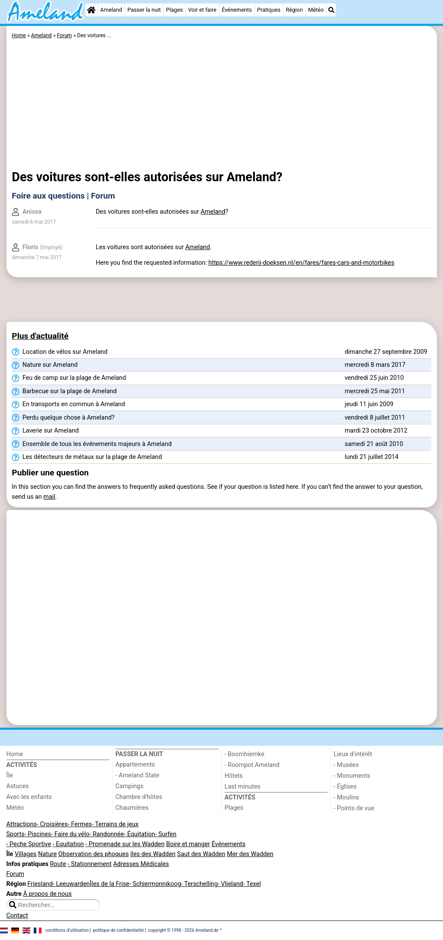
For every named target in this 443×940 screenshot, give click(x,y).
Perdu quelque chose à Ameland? (63, 418)
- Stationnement (89, 864)
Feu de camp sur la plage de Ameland (69, 378)
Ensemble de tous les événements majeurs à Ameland (91, 444)
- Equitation (68, 844)
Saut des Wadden (201, 854)
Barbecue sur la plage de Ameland (64, 391)
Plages (174, 9)
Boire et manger (188, 844)
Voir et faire (202, 9)
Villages (26, 854)
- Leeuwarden (71, 884)
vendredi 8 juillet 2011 (375, 417)
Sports (15, 834)
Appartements (135, 764)
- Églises (345, 786)
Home (14, 754)
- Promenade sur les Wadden (124, 844)
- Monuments (352, 776)
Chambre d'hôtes (139, 797)
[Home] (91, 9)
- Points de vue (354, 808)
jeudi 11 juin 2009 (369, 404)
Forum (15, 874)
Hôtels (234, 776)
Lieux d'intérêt (353, 754)
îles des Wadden (153, 854)
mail (49, 496)
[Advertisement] (221, 106)
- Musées (346, 765)
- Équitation (139, 834)
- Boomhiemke (244, 754)
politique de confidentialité (118, 930)
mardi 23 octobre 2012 (376, 430)
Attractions (21, 824)
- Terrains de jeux (115, 824)
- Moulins (346, 797)
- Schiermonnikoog (155, 884)
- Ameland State (138, 775)
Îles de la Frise (109, 884)
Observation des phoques (93, 854)
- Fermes (80, 824)
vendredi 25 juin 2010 (374, 378)
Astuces (17, 786)
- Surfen (165, 834)
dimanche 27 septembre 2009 (386, 352)
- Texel (252, 884)
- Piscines (38, 834)
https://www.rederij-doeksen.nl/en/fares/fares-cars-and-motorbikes (302, 262)
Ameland (111, 9)
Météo (316, 9)
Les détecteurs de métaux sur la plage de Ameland (87, 457)
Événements (237, 9)
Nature (47, 854)
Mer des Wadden (250, 854)
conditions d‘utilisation (67, 930)
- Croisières (52, 824)
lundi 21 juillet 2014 (371, 457)
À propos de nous (47, 894)
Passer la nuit (144, 9)
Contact (17, 915)
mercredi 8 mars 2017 (375, 365)
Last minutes (242, 786)
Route (58, 864)
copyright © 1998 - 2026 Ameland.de (183, 930)
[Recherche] (331, 9)
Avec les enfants (29, 797)
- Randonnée (107, 834)
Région (294, 9)
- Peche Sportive (28, 844)
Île (9, 775)
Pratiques (268, 9)
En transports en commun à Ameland (68, 404)
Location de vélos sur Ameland (59, 352)
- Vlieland (230, 884)
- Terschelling (199, 884)
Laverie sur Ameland (45, 431)
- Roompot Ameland (252, 765)
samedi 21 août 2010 (374, 444)
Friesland (40, 884)
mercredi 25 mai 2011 (375, 391)
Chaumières (132, 808)
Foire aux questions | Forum (63, 196)
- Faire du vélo (70, 834)
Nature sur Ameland (44, 365)
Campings (130, 786)
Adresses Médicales (141, 864)
